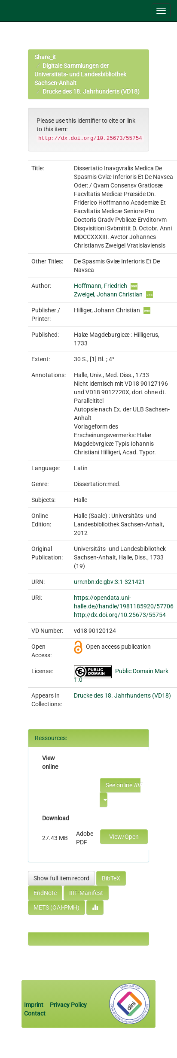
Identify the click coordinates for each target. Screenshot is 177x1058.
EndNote (45, 892)
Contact (35, 1013)
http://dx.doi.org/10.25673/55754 (120, 614)
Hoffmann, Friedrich (100, 285)
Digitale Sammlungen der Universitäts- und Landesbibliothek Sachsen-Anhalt (80, 74)
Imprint (34, 1004)
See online (123, 785)
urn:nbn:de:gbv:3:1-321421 (109, 581)
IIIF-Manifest (86, 892)
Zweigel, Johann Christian (108, 294)
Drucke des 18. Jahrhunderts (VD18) (91, 91)
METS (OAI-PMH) (56, 907)
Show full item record (61, 878)
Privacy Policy (68, 1004)
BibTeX (111, 878)
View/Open (124, 836)
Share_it (45, 57)
